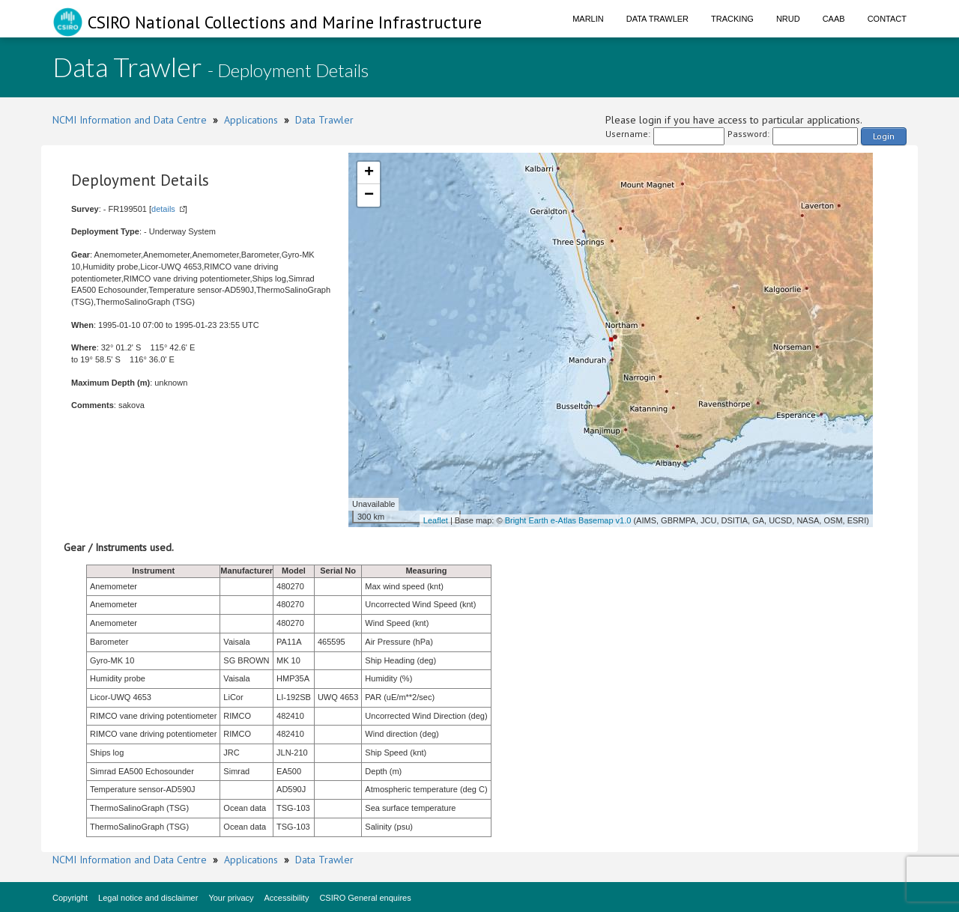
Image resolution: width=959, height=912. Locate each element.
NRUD (788, 18)
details (163, 208)
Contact (887, 18)
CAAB (834, 18)
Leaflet (435, 520)
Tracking (732, 18)
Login (884, 136)
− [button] (369, 195)
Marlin (588, 18)
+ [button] (369, 173)
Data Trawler (657, 18)
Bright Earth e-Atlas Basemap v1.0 (568, 520)
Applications (251, 120)
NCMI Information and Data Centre (129, 120)
